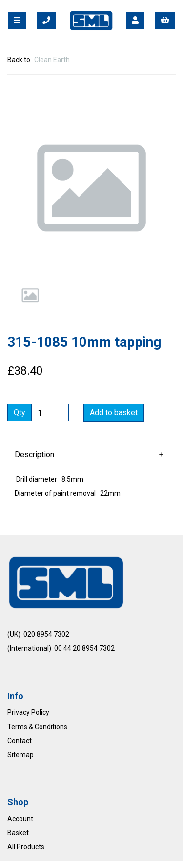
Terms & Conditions (37, 726)
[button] (25, 230)
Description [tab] (34, 454)
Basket (18, 833)
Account (20, 819)
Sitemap (20, 755)
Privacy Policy (28, 712)
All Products (25, 847)
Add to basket (114, 412)
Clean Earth (52, 60)
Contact (19, 741)
